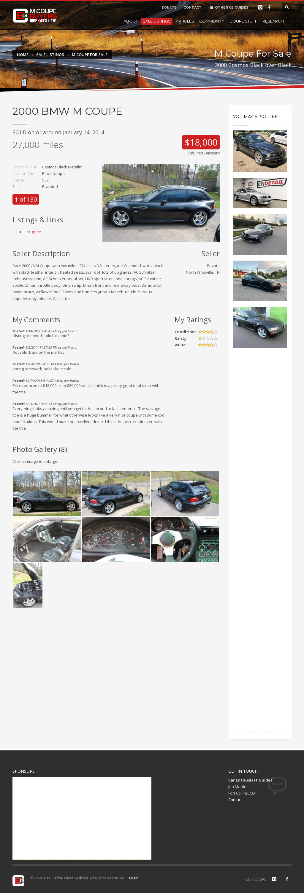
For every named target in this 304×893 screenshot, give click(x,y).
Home (22, 54)
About (131, 21)
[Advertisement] (260, 453)
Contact (235, 799)
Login (134, 878)
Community (211, 21)
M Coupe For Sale (89, 54)
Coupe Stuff (243, 21)
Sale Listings (157, 21)
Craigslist (32, 232)
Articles (185, 21)
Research (273, 21)
